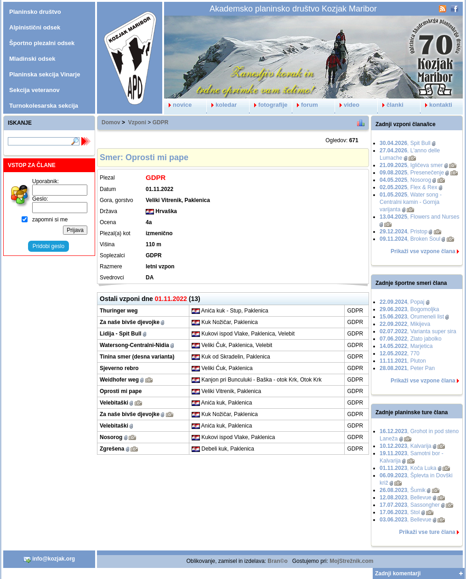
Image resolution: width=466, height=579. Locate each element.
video (347, 104)
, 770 (400, 353)
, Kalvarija (406, 446)
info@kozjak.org (49, 559)
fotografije (269, 104)
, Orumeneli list (412, 316)
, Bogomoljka (409, 309)
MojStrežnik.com (351, 561)
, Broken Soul (410, 239)
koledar (222, 104)
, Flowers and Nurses (419, 217)
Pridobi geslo (48, 246)
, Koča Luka (408, 468)
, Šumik (403, 490)
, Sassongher (410, 505)
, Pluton (403, 361)
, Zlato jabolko (411, 339)
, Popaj (402, 302)
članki (390, 104)
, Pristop (403, 231)
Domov (111, 122)
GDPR (161, 122)
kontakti (436, 104)
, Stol (400, 512)
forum (305, 104)
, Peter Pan (407, 368)
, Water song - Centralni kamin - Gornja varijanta (411, 202)
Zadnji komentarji (398, 573)
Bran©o (277, 561)
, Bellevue (406, 497)
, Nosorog (405, 180)
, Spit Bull (405, 143)
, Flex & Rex (408, 187)
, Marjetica (406, 346)
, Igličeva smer (411, 165)
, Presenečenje (412, 172)
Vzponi (137, 122)
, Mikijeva (405, 324)
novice (178, 104)
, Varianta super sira (418, 331)
